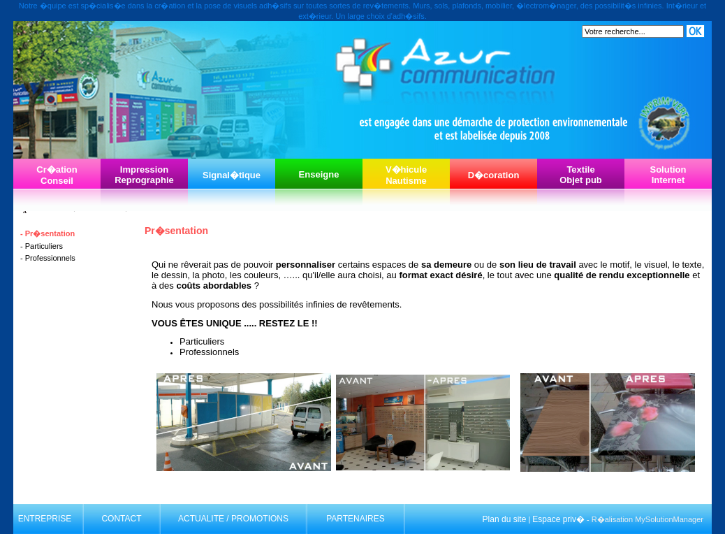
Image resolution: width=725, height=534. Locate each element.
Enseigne (319, 174)
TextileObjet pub (580, 174)
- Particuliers (41, 246)
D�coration (494, 175)
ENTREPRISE (45, 519)
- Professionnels (47, 258)
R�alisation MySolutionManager (647, 519)
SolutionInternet (668, 174)
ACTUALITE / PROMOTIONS (233, 519)
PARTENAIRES (355, 519)
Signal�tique (232, 175)
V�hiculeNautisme (406, 175)
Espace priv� (558, 519)
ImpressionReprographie (144, 174)
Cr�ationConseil (57, 175)
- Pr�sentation (47, 233)
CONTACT (121, 519)
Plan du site (505, 519)
